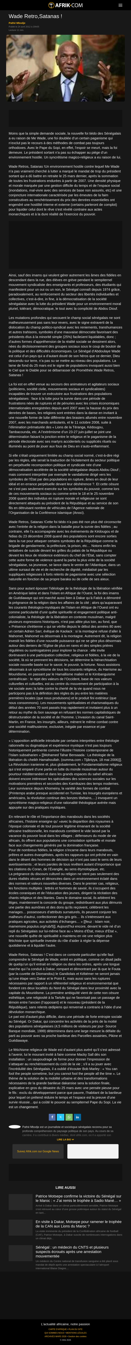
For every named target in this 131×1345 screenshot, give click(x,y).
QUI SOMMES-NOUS (54, 1333)
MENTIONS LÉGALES (76, 1333)
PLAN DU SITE (75, 1329)
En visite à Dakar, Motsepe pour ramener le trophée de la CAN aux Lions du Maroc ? (79, 1224)
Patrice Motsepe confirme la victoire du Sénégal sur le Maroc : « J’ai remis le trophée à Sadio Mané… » (78, 1198)
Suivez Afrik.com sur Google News (38, 1151)
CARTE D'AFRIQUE (57, 1329)
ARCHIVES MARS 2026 (55, 1336)
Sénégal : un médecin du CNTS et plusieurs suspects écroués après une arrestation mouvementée (72, 1251)
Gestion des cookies (77, 1336)
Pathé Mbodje (17, 22)
